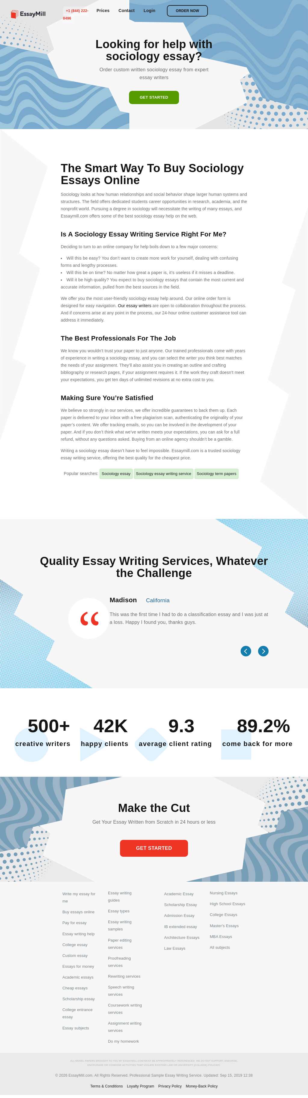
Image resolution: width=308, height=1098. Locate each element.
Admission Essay (179, 916)
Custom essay (75, 956)
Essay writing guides (119, 897)
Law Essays (175, 949)
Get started (154, 97)
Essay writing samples (119, 927)
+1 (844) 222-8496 (163, 11)
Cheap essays (75, 990)
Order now (277, 11)
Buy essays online (78, 912)
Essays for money (78, 967)
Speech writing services (121, 993)
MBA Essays (221, 938)
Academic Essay (179, 893)
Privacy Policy (170, 1089)
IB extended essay (180, 927)
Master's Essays (224, 927)
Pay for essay (74, 923)
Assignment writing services (124, 1029)
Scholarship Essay (180, 904)
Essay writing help (78, 934)
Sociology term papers (216, 473)
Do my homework (123, 1044)
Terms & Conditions (106, 1089)
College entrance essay (77, 1016)
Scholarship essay (78, 1001)
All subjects (220, 949)
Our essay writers (134, 305)
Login (239, 10)
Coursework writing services (125, 1011)
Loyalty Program (140, 1089)
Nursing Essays (223, 893)
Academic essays (77, 978)
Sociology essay (116, 473)
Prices (192, 10)
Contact (216, 10)
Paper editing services (119, 945)
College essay (74, 945)
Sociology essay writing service (163, 473)
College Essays (223, 916)
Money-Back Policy (202, 1089)
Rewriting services (124, 978)
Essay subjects (75, 1030)
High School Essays (227, 904)
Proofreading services (119, 963)
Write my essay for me (78, 897)
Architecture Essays (181, 938)
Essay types (119, 912)
